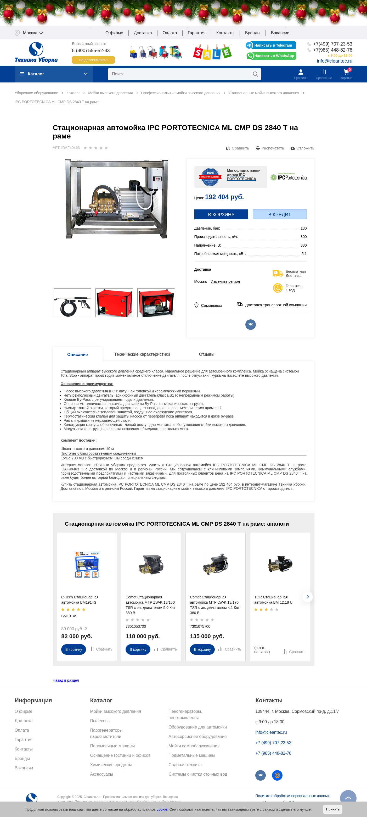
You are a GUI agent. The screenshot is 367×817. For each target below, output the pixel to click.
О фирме (114, 35)
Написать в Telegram (273, 48)
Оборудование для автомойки (197, 729)
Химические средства (111, 767)
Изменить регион (225, 284)
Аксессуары (101, 777)
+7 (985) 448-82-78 (273, 756)
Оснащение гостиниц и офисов (120, 758)
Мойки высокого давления (115, 714)
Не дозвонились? (93, 62)
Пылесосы (100, 723)
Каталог (32, 76)
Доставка (143, 35)
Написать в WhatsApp (274, 58)
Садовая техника (185, 767)
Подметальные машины (191, 758)
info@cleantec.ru (334, 63)
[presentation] (307, 599)
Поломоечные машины (112, 748)
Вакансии (280, 35)
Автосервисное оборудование (197, 739)
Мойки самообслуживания (193, 748)
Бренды (252, 35)
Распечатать (273, 150)
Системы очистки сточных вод (197, 777)
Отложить (305, 150)
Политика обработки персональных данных (292, 798)
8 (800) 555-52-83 (91, 52)
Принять (333, 809)
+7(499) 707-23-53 (332, 46)
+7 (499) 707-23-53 (273, 745)
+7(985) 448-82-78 (332, 52)
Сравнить (240, 150)
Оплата (170, 35)
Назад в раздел (66, 683)
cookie (162, 809)
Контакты (225, 35)
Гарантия (197, 35)
